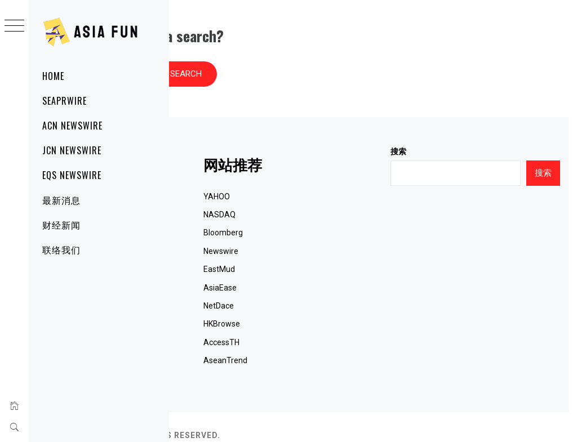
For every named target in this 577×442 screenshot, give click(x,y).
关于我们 (202, 325)
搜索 (455, 134)
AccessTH (334, 325)
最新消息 (61, 200)
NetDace (331, 288)
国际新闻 (202, 270)
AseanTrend (338, 343)
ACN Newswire (72, 125)
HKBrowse (334, 306)
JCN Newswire (71, 150)
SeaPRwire (64, 101)
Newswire (333, 234)
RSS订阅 (201, 343)
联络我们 (61, 249)
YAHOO (329, 179)
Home (53, 76)
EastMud (332, 252)
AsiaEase (332, 270)
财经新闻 (61, 224)
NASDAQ (332, 197)
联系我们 (202, 306)
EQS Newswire (71, 175)
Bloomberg (336, 215)
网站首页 (202, 179)
